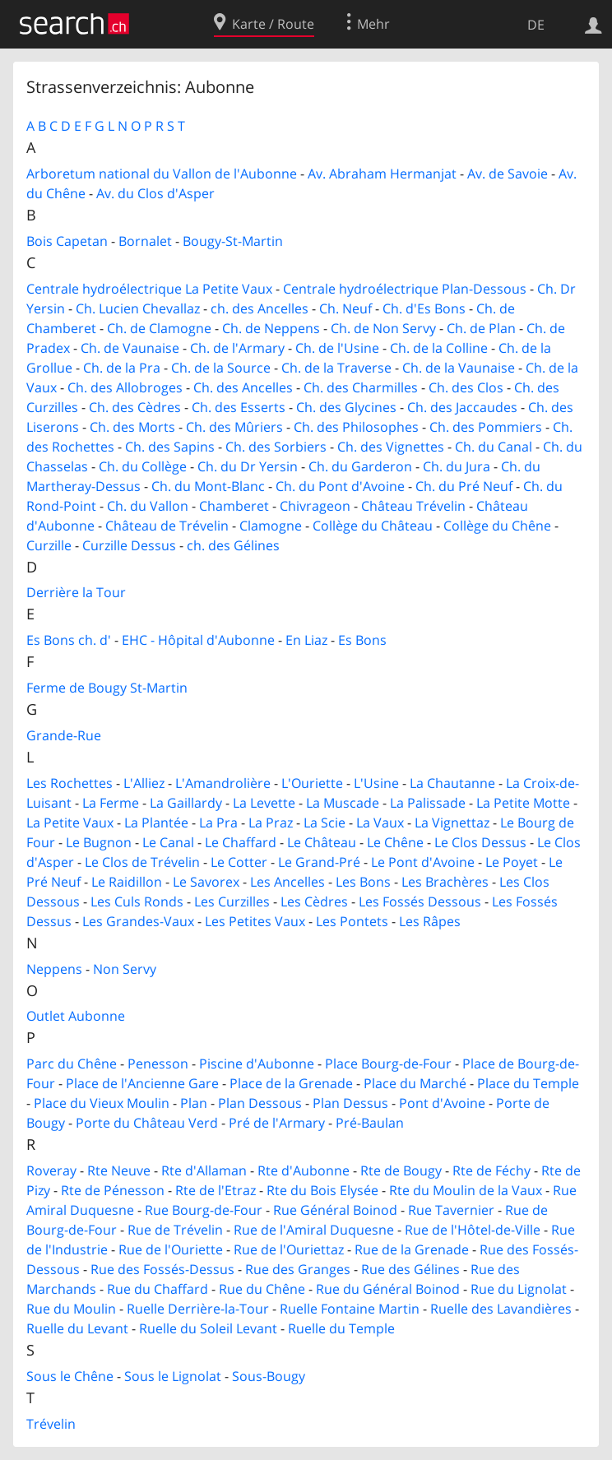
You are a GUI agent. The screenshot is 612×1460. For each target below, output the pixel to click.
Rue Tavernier (451, 1210)
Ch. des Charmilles (361, 387)
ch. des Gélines (233, 545)
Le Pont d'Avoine (423, 862)
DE (536, 25)
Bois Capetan (67, 241)
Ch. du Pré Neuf (463, 486)
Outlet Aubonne (75, 1016)
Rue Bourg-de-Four (203, 1210)
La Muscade (342, 803)
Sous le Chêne (70, 1376)
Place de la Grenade (291, 1083)
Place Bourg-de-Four (388, 1063)
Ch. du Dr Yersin (247, 466)
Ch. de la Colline (439, 348)
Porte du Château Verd (147, 1123)
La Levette (264, 803)
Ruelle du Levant (77, 1328)
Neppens (54, 969)
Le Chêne (395, 842)
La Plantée (156, 822)
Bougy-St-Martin (233, 241)
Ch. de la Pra (121, 368)
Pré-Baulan (370, 1123)
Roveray (51, 1170)
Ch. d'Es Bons (424, 308)
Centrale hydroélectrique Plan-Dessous (404, 289)
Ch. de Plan (481, 328)
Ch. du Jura (456, 466)
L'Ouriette (312, 783)
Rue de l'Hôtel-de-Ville (472, 1230)
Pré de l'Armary (277, 1123)
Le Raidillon (126, 882)
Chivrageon (315, 506)
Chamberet (234, 506)
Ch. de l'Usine (337, 348)
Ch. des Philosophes (356, 427)
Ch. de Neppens (271, 328)
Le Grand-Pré (319, 862)
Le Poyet (511, 862)
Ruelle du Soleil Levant (208, 1328)
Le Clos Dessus (480, 842)
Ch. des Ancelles (243, 387)
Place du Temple (528, 1083)
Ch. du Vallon (147, 506)
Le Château (321, 842)
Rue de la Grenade (412, 1249)
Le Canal (168, 842)
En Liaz (306, 640)
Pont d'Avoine (442, 1103)
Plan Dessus (350, 1103)
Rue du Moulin (71, 1309)
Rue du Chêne (262, 1289)
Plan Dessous (260, 1103)
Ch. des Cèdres (135, 407)
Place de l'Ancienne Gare (142, 1083)
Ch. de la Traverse (336, 368)
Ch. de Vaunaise (130, 348)
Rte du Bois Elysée (322, 1190)
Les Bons (363, 882)
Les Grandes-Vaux (138, 921)
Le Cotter (239, 862)
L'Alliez (144, 783)
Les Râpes (430, 921)
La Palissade (428, 803)
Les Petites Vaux (255, 921)
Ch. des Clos (466, 387)
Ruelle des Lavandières (501, 1309)
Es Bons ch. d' (68, 640)
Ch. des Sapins (170, 447)
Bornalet (145, 241)
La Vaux (380, 822)
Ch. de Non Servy (383, 328)
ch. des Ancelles (259, 308)
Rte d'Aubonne (303, 1170)
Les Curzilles (232, 901)
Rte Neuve (119, 1170)
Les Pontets (352, 921)
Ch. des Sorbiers (276, 447)
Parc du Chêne (71, 1063)
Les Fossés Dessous (420, 901)
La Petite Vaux (70, 822)
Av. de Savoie (507, 174)
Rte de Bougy (401, 1170)
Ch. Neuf (345, 308)
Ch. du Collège (143, 466)
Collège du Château (373, 526)
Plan (193, 1103)
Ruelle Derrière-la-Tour (198, 1309)
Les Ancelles (287, 882)
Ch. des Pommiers (485, 427)
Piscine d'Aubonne (256, 1063)
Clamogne (270, 526)
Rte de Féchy (491, 1170)
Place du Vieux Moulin (101, 1103)
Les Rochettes (69, 783)
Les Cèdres (314, 901)
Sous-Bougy (268, 1376)
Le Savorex (206, 882)
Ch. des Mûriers (234, 427)
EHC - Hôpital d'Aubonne (198, 640)
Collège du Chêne (497, 526)
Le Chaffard (240, 842)
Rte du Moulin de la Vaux (465, 1190)
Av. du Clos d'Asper (155, 193)
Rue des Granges (297, 1269)
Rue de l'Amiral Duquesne (314, 1230)
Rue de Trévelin (175, 1230)
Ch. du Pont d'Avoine (340, 486)
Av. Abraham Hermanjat (382, 174)
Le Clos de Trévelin (142, 862)
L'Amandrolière (223, 783)
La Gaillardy (186, 803)
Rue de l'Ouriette (170, 1249)
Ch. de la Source (221, 368)
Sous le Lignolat (172, 1376)
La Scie (324, 822)
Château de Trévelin (167, 526)
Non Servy (124, 969)
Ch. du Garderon (360, 466)
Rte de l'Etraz (215, 1190)
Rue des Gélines (410, 1269)
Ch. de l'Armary (237, 348)
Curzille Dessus (129, 545)
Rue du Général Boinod (388, 1289)
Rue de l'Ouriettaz (289, 1249)
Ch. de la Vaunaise (458, 368)
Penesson (158, 1063)
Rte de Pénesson (113, 1190)
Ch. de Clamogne (159, 328)
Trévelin (51, 1424)
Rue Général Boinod (335, 1210)
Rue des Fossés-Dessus (162, 1269)
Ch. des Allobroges (125, 387)
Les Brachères (445, 882)
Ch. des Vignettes (390, 447)
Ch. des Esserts (238, 407)
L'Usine (376, 783)
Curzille (49, 545)
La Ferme (110, 803)
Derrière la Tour (76, 592)
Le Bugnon (99, 842)
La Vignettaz (452, 822)
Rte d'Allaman (204, 1170)
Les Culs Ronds (136, 901)
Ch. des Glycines (346, 407)
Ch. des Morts (132, 427)
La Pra (218, 822)
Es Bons (362, 640)
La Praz (270, 822)
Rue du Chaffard (157, 1289)
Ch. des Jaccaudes (462, 407)
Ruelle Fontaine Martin (350, 1309)
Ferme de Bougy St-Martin (107, 688)
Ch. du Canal (493, 447)
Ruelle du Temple (341, 1328)
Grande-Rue (63, 735)
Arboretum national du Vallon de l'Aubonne (161, 174)
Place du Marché (415, 1083)
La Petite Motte (523, 803)
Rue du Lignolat (519, 1289)
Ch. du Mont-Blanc (208, 486)
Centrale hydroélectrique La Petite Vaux (149, 289)
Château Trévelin (413, 506)
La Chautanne (452, 783)
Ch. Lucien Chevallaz (138, 308)
